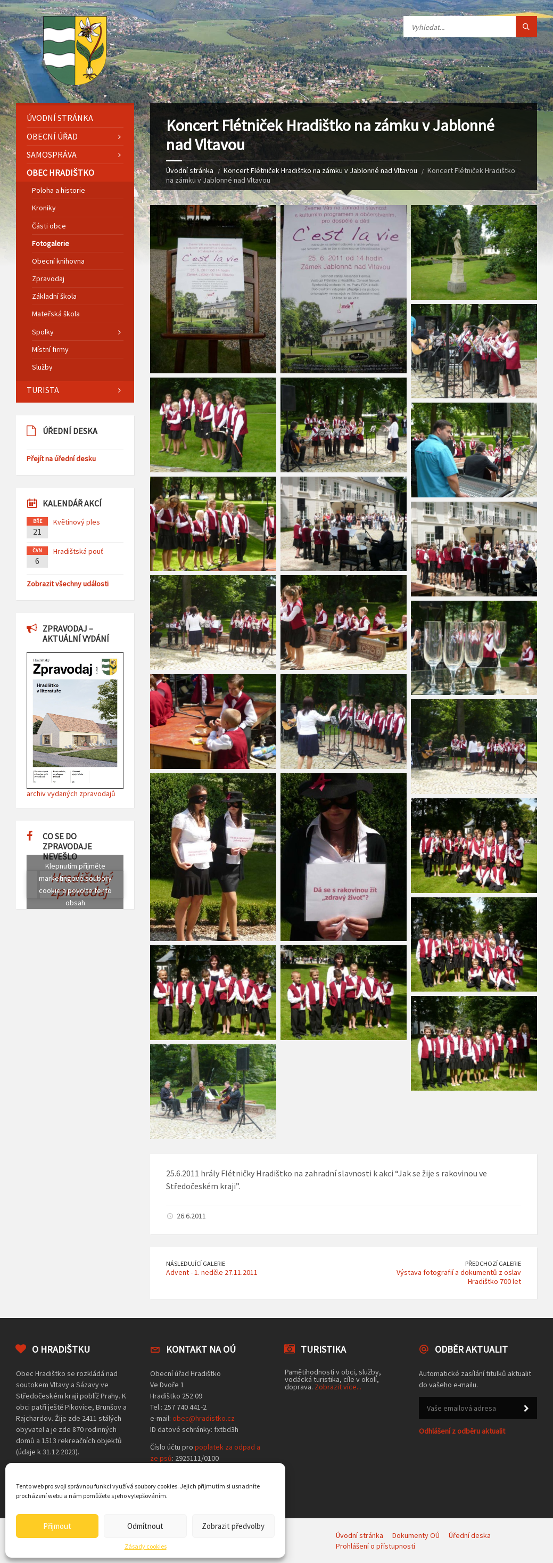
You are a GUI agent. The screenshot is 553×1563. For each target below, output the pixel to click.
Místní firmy (50, 349)
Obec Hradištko (60, 172)
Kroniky (44, 207)
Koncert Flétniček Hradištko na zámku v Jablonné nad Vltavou (320, 170)
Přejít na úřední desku (61, 458)
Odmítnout (145, 1526)
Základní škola (54, 296)
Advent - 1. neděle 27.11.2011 (212, 1272)
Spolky (43, 332)
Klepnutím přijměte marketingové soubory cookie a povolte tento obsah (75, 884)
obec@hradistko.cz (203, 1418)
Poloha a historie (58, 190)
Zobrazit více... (338, 1387)
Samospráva (52, 154)
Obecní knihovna (58, 261)
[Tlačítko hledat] (526, 26)
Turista (43, 389)
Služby (42, 367)
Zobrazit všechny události (68, 583)
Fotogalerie (50, 243)
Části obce (49, 226)
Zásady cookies (146, 1546)
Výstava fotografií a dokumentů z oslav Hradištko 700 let (459, 1276)
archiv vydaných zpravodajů (71, 793)
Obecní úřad (52, 136)
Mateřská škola (56, 313)
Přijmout (57, 1526)
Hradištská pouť (78, 551)
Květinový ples (76, 522)
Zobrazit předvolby (233, 1526)
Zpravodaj (48, 278)
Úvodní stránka (189, 170)
